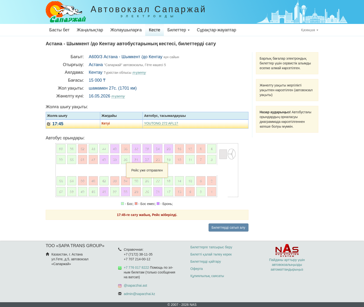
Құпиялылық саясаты (207, 276)
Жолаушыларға (126, 30)
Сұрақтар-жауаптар (216, 30)
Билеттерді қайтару (205, 261)
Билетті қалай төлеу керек (211, 254)
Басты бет (59, 30)
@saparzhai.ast (135, 285)
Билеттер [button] (178, 30)
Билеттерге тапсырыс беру (211, 247)
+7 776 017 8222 (136, 267)
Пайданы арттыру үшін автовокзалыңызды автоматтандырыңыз (287, 259)
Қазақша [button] (309, 30)
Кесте (154, 30)
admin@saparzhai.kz (139, 294)
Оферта (196, 269)
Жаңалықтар (90, 30)
